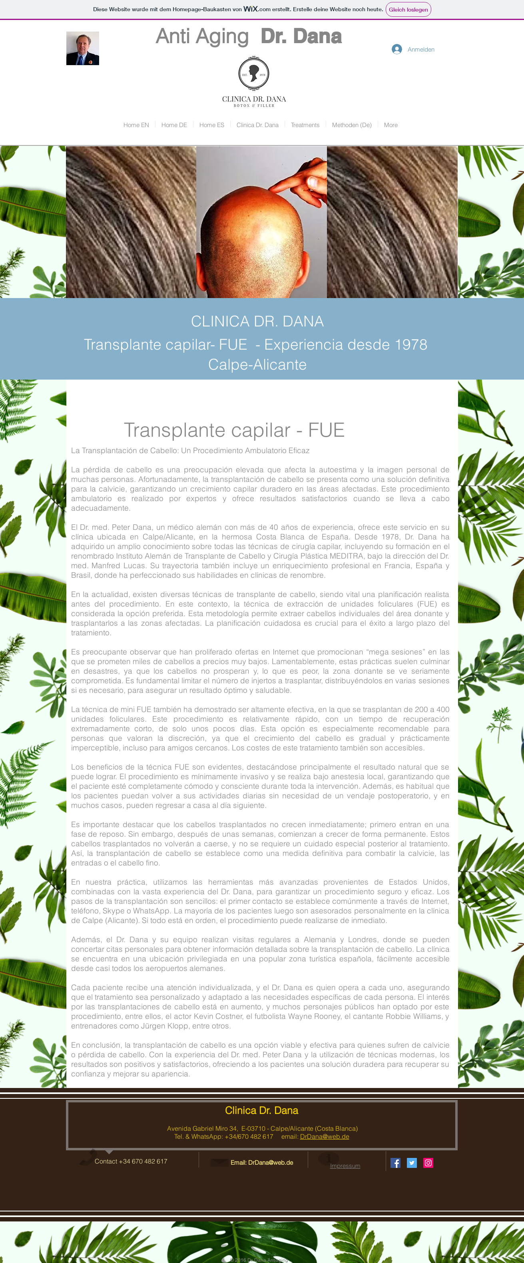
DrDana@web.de (324, 1136)
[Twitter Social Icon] (412, 1163)
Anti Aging (185, 36)
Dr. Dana (301, 36)
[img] (131, 222)
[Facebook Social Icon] (395, 1163)
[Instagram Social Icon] (428, 1163)
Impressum (345, 1166)
